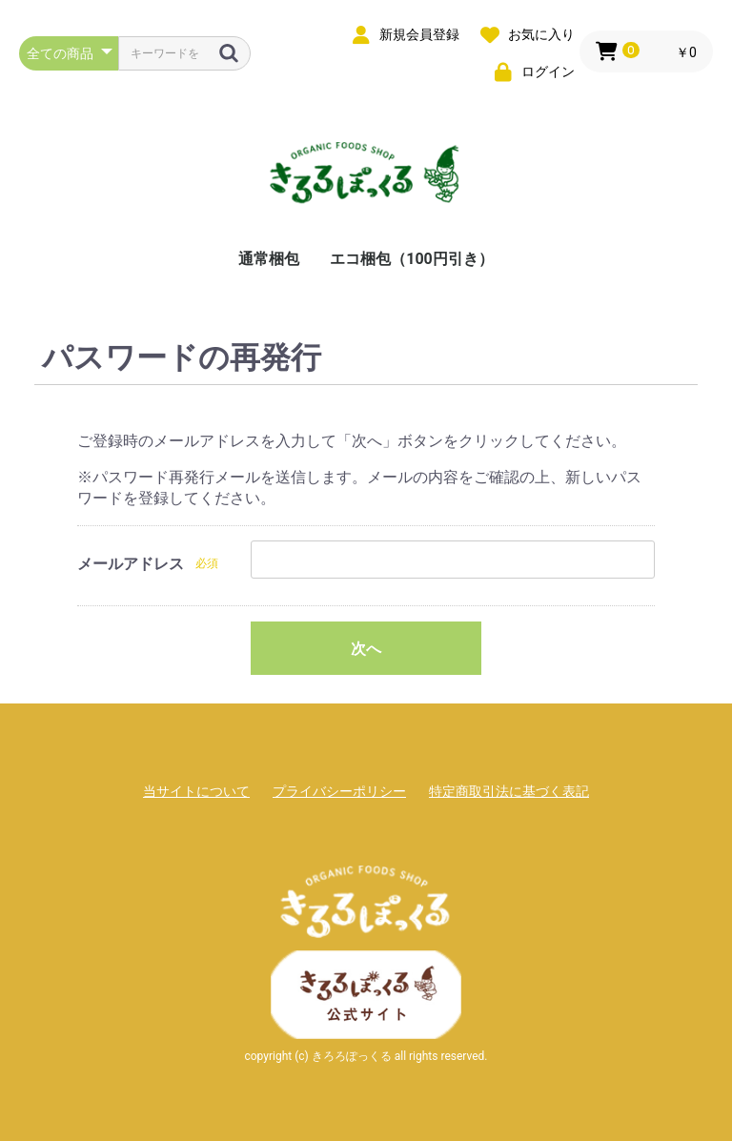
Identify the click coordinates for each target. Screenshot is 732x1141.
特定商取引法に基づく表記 (509, 791)
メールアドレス (130, 564)
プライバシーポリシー (339, 791)
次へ (366, 649)
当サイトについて (196, 791)
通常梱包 (268, 259)
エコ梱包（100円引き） (412, 259)
